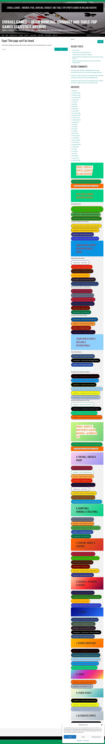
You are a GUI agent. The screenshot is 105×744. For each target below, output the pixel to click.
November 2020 (76, 115)
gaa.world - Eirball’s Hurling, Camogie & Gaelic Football (87, 209)
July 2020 (74, 124)
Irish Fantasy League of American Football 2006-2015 (84, 77)
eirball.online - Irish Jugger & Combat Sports (85, 380)
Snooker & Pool (13, 35)
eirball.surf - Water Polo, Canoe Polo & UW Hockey (87, 389)
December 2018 (76, 160)
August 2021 (75, 99)
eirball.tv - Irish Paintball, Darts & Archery (84, 413)
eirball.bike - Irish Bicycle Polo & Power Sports (85, 393)
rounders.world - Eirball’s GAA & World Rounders (86, 218)
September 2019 (76, 144)
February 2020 (75, 135)
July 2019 (74, 149)
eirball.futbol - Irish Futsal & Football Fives (84, 319)
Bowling (21, 35)
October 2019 (75, 142)
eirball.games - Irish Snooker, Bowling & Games (85, 360)
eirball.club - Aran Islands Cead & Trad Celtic (85, 238)
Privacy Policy (86, 740)
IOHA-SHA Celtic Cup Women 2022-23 (82, 54)
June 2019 (74, 151)
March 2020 (75, 133)
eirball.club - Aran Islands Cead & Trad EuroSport (86, 605)
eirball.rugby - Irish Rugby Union (82, 267)
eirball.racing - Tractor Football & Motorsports (85, 397)
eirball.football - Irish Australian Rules (83, 332)
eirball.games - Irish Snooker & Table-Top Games (86, 632)
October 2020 (75, 117)
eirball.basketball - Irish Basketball (82, 295)
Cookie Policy (79, 740)
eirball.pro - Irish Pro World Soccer (82, 404)
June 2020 (74, 126)
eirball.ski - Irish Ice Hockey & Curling (83, 299)
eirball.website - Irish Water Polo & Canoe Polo (86, 655)
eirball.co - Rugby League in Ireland (82, 476)
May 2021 (74, 104)
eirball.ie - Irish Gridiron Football (82, 291)
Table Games (48, 35)
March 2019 (75, 155)
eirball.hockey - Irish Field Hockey (82, 271)
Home (3, 35)
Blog (7, 35)
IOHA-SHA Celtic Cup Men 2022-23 (81, 52)
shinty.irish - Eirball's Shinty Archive (82, 234)
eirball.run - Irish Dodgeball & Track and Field (85, 376)
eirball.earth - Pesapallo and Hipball (82, 369)
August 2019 (75, 146)
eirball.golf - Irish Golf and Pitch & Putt (83, 279)
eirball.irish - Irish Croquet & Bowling (83, 356)
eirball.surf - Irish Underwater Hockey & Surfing (86, 659)
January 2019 (75, 158)
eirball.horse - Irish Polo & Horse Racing (84, 384)
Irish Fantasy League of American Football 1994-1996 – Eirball (86, 75)
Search (72, 39)
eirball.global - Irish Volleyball (81, 312)
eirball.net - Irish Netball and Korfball (83, 323)
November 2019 (76, 140)
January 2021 (75, 111)
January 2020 (75, 137)
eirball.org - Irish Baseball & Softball (83, 303)
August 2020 (75, 122)
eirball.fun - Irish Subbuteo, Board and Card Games (86, 417)
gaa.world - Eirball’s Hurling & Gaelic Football (85, 558)
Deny (83, 737)
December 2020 (76, 113)
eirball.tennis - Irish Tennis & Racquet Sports (85, 283)
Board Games (33, 35)
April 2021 (74, 106)
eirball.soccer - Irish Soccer (80, 262)
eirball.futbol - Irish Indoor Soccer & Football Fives (86, 501)
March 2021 (75, 108)
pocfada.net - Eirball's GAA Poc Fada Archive (85, 230)
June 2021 (74, 102)
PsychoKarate (75, 50)
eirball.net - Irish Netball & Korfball (82, 523)
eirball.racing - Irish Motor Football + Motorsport (86, 709)
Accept (70, 737)
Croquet (26, 35)
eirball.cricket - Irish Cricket (80, 275)
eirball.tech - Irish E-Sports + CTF (82, 686)
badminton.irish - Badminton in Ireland (83, 624)
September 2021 (76, 97)
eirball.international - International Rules (84, 493)
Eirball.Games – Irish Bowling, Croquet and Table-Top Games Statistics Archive (49, 24)
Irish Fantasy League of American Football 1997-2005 (84, 82)
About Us (55, 35)
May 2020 (74, 129)
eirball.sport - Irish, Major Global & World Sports (86, 181)
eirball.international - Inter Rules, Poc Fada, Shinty (86, 226)
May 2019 (74, 153)
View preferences (96, 737)
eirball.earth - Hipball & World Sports (83, 497)
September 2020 (76, 120)
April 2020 (74, 131)
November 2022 (76, 95)
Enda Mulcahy (74, 70)
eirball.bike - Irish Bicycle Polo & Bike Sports (85, 705)
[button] (102, 725)
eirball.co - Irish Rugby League (81, 328)
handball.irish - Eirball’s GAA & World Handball (86, 214)
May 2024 (74, 90)
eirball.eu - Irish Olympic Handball (82, 364)
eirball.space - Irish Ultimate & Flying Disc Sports (86, 409)
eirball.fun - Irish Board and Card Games (84, 682)
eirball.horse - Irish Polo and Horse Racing (84, 700)
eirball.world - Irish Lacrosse (80, 308)
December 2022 (76, 93)
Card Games (41, 35)
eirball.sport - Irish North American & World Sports (87, 444)
